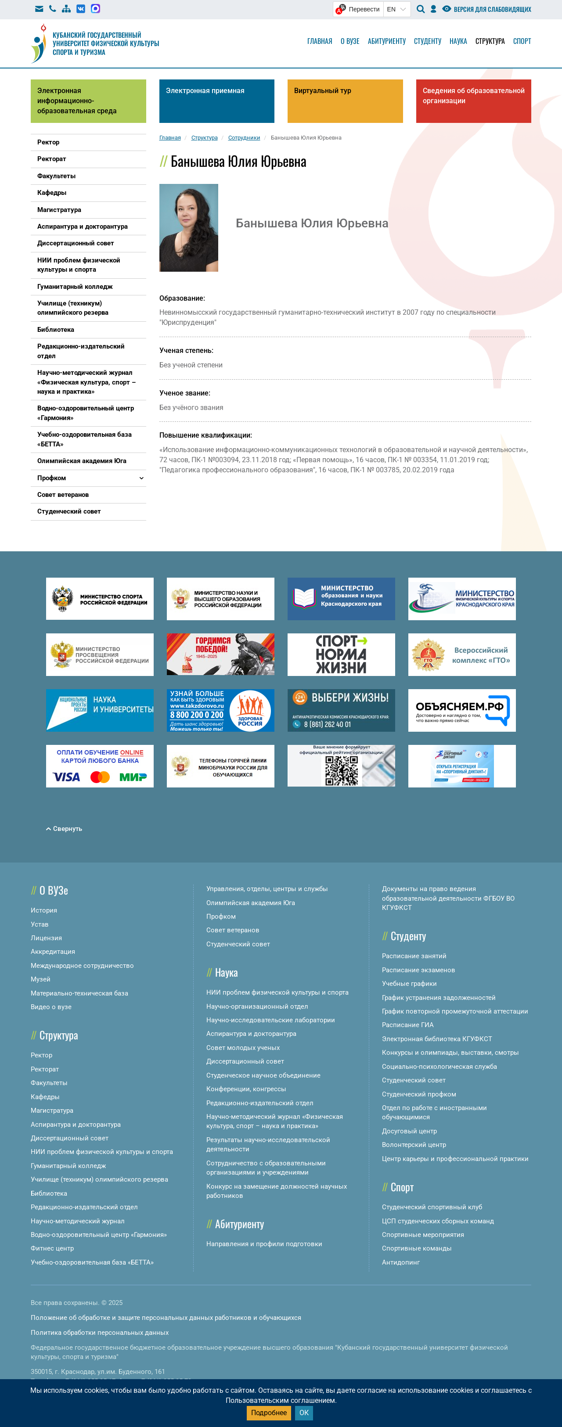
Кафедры (45, 1097)
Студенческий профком (419, 1094)
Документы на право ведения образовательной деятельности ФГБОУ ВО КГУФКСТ (448, 898)
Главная (319, 40)
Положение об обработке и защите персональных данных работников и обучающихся (166, 1318)
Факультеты (49, 1083)
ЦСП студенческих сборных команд (438, 1221)
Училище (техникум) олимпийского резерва (99, 1179)
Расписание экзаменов (418, 970)
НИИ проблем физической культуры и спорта (102, 1152)
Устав (40, 924)
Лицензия (46, 938)
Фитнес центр (52, 1248)
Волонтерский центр (414, 1145)
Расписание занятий (414, 956)
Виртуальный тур (322, 90)
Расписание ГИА (408, 1025)
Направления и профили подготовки (264, 1244)
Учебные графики (409, 984)
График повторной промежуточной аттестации (455, 1011)
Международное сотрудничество (82, 966)
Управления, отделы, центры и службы (267, 889)
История (44, 910)
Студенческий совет (238, 944)
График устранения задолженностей (439, 998)
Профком (221, 916)
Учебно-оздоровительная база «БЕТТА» (92, 1262)
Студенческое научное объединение (263, 1075)
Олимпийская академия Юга (250, 903)
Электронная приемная (205, 90)
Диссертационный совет (69, 1138)
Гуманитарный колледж (68, 1166)
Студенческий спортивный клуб (432, 1207)
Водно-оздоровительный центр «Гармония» (99, 1235)
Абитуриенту (387, 40)
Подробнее (269, 1413)
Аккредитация (53, 952)
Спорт (522, 40)
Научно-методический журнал (78, 1221)
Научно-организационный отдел (257, 1006)
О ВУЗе (54, 890)
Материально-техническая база (79, 993)
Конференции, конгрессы (246, 1089)
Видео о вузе (51, 1007)
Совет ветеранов (232, 930)
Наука (458, 40)
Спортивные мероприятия (423, 1235)
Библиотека (49, 1193)
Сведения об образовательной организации (474, 95)
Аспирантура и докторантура (76, 1125)
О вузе (350, 40)
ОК (304, 1413)
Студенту (427, 40)
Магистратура (52, 1110)
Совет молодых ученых (243, 1048)
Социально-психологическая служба (439, 1067)
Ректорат (45, 1069)
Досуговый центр (409, 1131)
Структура (490, 40)
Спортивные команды (417, 1248)
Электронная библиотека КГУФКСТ (437, 1039)
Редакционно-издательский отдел (84, 1207)
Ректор (41, 1055)
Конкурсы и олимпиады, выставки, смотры (450, 1053)
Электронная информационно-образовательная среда (77, 100)
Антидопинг (401, 1262)
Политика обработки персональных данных (100, 1333)
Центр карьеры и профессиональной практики (455, 1159)
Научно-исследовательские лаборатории (270, 1020)
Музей (40, 979)
